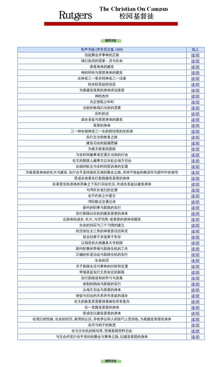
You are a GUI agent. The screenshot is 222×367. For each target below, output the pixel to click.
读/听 (195, 55)
